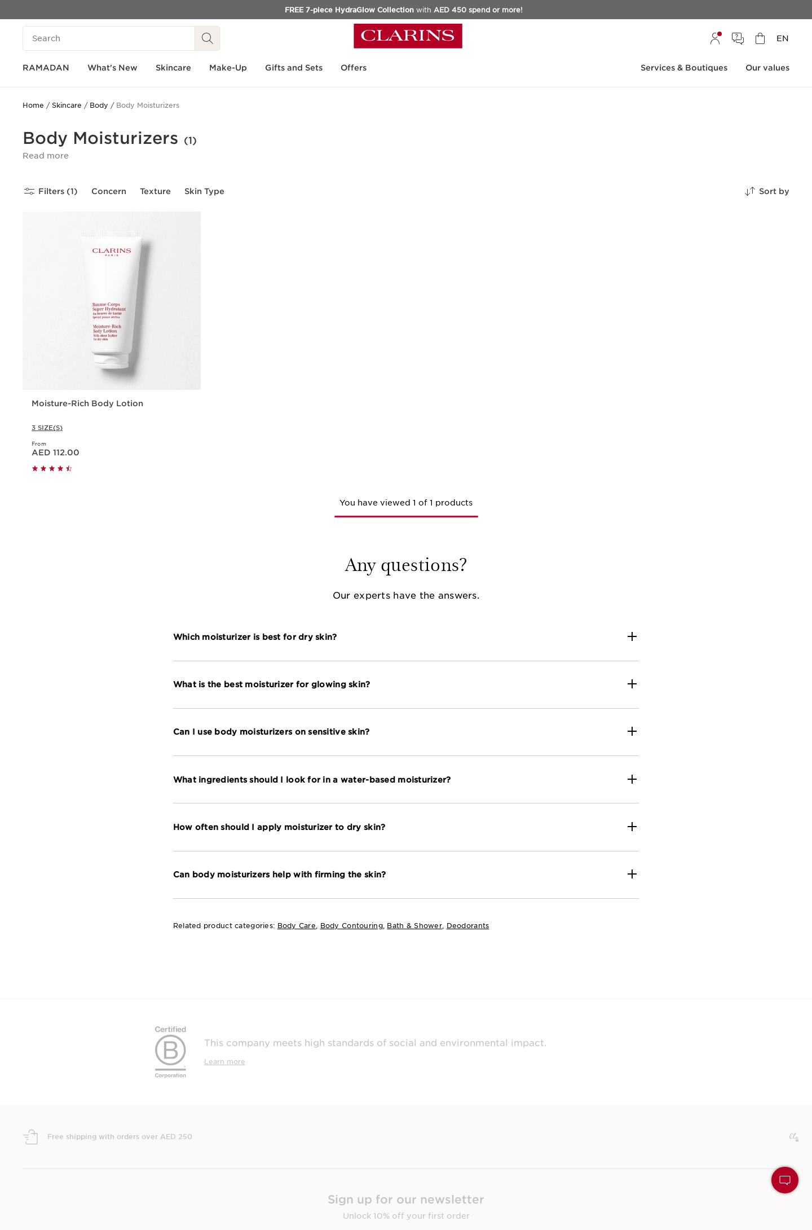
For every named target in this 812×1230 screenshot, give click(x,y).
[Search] (109, 38)
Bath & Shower (414, 925)
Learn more (224, 1061)
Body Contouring (351, 925)
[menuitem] (715, 38)
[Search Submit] (207, 38)
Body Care (296, 925)
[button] (46, 155)
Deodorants (468, 925)
